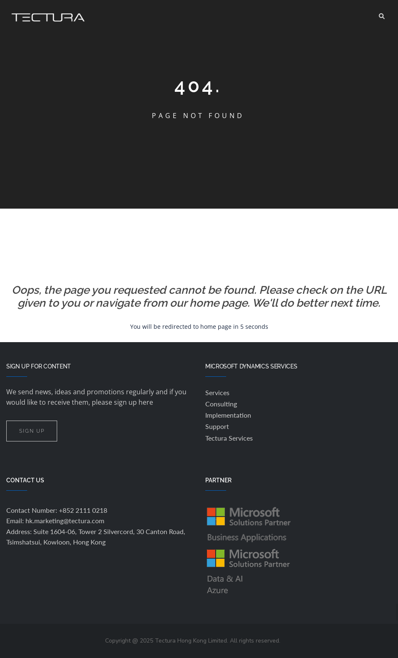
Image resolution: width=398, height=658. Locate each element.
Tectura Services (229, 438)
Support (217, 426)
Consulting (221, 404)
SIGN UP (31, 431)
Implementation (228, 415)
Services (217, 392)
